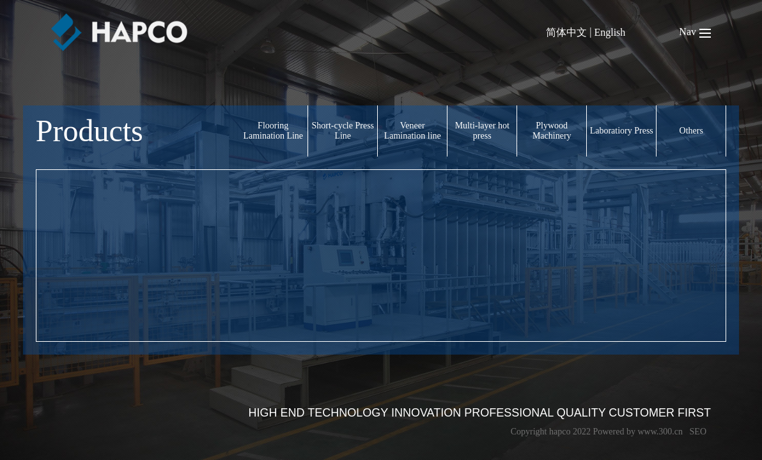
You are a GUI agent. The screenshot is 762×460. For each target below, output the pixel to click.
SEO (698, 431)
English (609, 32)
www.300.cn (660, 431)
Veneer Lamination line (412, 131)
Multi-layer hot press (482, 131)
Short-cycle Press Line (342, 131)
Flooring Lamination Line (273, 131)
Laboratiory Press (621, 130)
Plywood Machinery (552, 131)
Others (691, 130)
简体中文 (566, 32)
